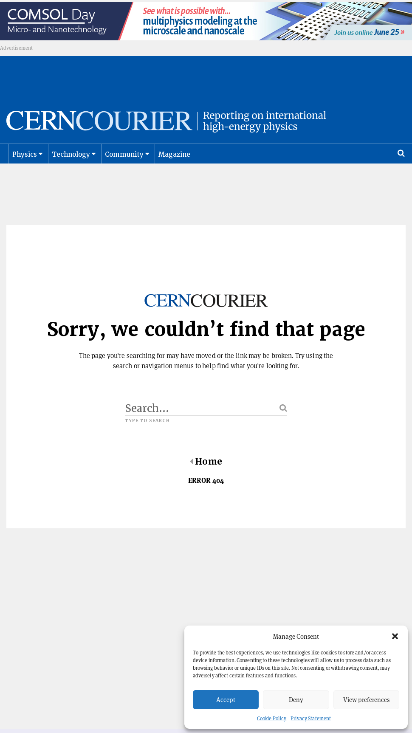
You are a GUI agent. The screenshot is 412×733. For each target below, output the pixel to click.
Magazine (174, 163)
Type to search (147, 429)
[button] (395, 636)
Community (124, 163)
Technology (71, 163)
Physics (24, 163)
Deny (296, 700)
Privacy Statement (311, 718)
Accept (225, 700)
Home (206, 470)
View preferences (366, 700)
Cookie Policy (271, 718)
